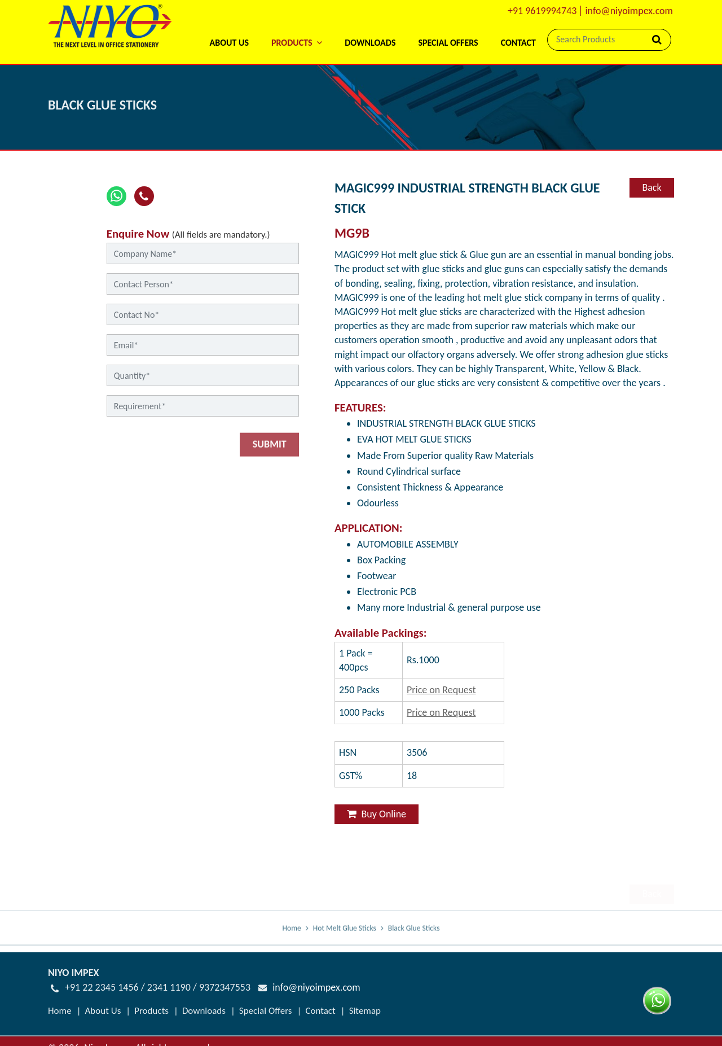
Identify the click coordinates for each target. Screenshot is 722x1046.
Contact (518, 42)
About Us (228, 42)
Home (292, 935)
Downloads (370, 42)
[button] (296, 28)
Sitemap (365, 1011)
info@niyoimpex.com (629, 11)
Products (151, 1011)
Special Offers (448, 42)
